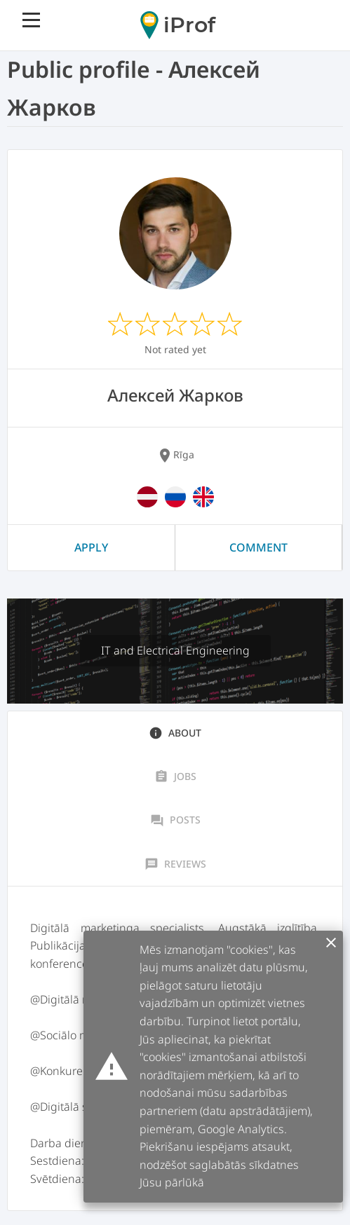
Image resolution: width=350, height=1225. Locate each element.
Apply (91, 547)
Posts (175, 820)
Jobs (175, 776)
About (175, 733)
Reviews (175, 864)
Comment (258, 547)
